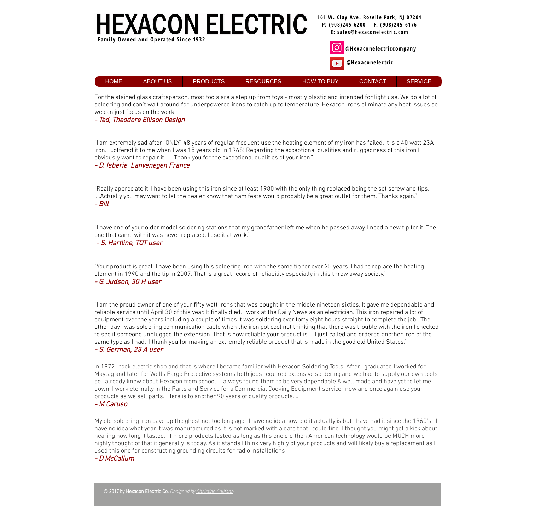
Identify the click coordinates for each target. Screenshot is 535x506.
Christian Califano (214, 492)
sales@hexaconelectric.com (373, 31)
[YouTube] (337, 63)
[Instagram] (337, 47)
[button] (157, 81)
